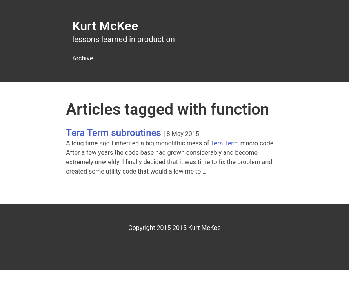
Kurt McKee (105, 25)
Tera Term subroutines (113, 132)
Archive (82, 58)
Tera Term (224, 143)
